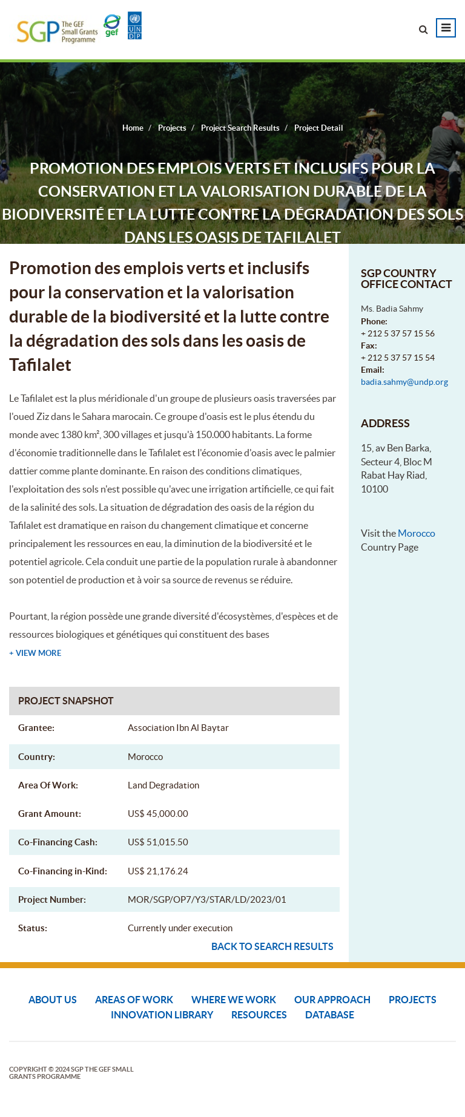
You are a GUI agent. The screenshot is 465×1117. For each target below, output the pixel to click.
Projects (413, 999)
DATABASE (329, 1014)
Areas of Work (134, 999)
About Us (52, 999)
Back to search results (272, 946)
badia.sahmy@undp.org (404, 382)
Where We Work (233, 999)
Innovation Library (162, 1014)
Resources (259, 1014)
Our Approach (332, 999)
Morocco (416, 533)
